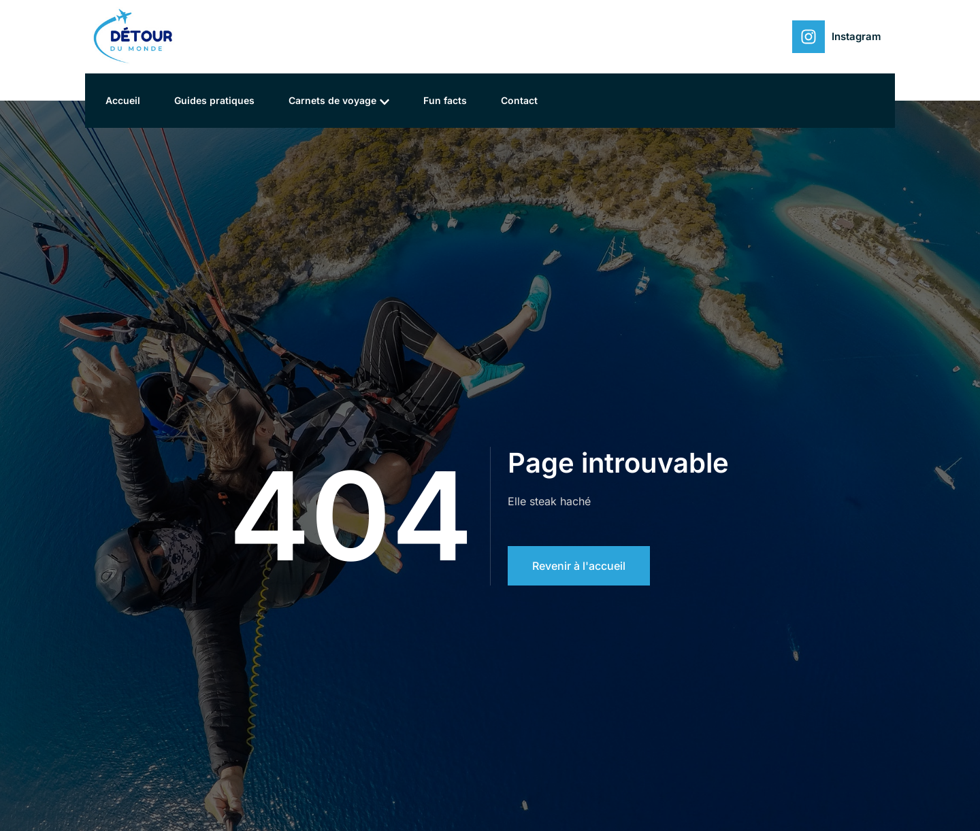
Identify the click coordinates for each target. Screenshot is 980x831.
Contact (519, 100)
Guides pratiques (214, 100)
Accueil (122, 100)
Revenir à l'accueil (578, 566)
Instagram (856, 36)
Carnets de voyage (339, 101)
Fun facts (445, 100)
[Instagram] (808, 36)
